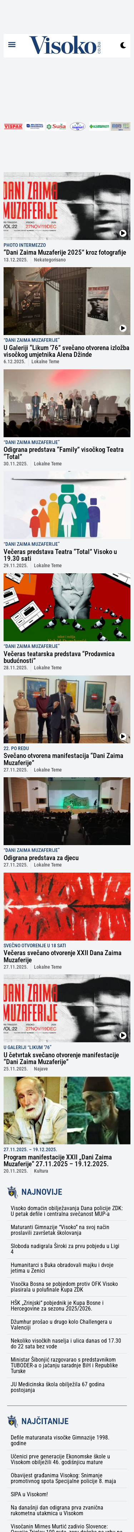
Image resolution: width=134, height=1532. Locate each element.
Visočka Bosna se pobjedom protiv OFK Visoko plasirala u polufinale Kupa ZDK (64, 1287)
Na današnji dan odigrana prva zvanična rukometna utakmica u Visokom (57, 1510)
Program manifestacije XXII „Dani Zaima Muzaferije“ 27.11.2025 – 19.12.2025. (58, 1160)
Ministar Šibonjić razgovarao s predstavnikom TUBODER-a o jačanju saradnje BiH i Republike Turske (64, 1365)
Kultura (41, 1171)
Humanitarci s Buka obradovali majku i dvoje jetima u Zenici (62, 1268)
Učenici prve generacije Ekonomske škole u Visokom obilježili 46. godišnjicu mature (60, 1459)
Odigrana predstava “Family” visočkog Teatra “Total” (64, 452)
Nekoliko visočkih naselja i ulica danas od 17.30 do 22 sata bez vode (66, 1343)
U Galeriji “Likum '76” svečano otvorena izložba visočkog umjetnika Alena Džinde (66, 351)
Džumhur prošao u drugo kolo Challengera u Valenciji (61, 1324)
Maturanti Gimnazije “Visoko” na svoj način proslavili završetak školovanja (60, 1230)
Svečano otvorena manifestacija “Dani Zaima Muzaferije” (63, 759)
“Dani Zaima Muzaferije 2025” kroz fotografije (65, 252)
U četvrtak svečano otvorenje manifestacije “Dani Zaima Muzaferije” (61, 1058)
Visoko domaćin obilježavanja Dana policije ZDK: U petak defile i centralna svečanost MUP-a (67, 1211)
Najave (41, 1069)
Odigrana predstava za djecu (41, 858)
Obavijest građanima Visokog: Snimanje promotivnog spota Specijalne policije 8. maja (63, 1478)
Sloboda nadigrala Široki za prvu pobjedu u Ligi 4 (65, 1249)
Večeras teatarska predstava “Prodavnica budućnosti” (59, 657)
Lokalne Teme (45, 362)
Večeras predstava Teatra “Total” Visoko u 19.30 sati (60, 555)
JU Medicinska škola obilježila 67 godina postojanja (58, 1387)
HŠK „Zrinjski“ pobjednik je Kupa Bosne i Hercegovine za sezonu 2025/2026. (57, 1305)
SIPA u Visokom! (29, 1494)
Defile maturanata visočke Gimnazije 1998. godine (60, 1440)
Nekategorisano (50, 260)
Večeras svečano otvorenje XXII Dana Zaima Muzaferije (62, 956)
